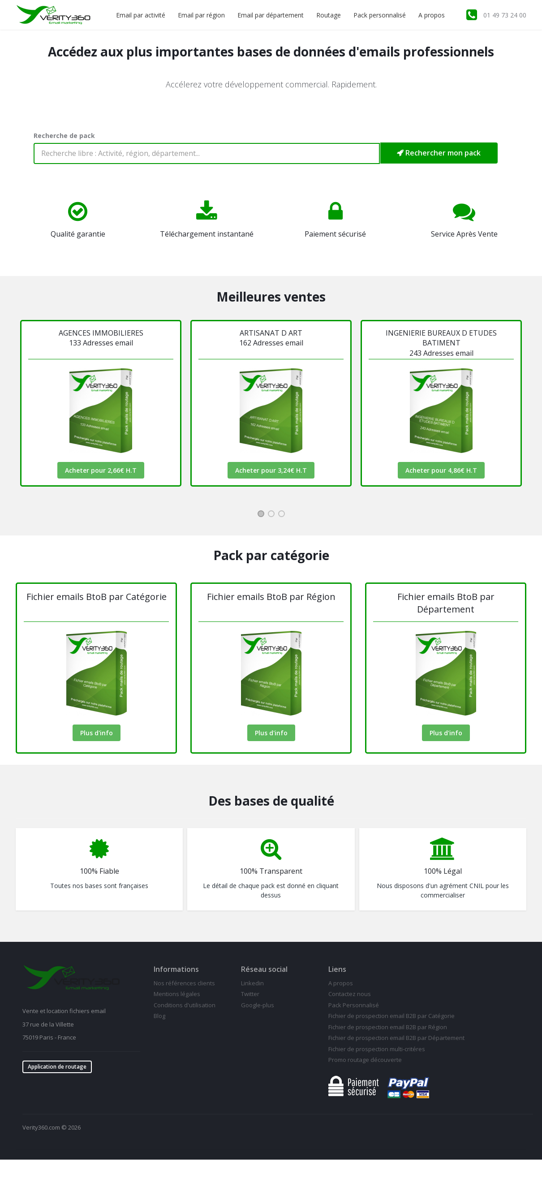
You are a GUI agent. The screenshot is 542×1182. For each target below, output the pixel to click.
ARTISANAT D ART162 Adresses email (271, 338)
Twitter (250, 994)
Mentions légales (177, 994)
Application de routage (57, 1066)
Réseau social (264, 969)
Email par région (201, 15)
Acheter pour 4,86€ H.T (441, 470)
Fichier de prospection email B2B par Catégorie (391, 1016)
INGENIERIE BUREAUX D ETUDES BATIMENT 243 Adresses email (441, 343)
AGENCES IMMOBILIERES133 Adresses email (101, 338)
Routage (328, 15)
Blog (159, 1016)
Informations (176, 969)
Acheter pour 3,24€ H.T (271, 470)
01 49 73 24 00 (504, 15)
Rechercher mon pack (439, 153)
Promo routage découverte (365, 1060)
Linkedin (252, 983)
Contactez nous (349, 994)
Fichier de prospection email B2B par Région (387, 1027)
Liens (337, 969)
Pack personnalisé (379, 15)
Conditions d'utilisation (184, 1005)
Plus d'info (96, 733)
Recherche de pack (64, 135)
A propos (431, 15)
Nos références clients (184, 983)
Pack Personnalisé (353, 1005)
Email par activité (140, 15)
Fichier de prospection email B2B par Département (396, 1038)
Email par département (270, 15)
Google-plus (257, 1005)
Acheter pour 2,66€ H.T (101, 470)
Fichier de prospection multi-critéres (376, 1049)
